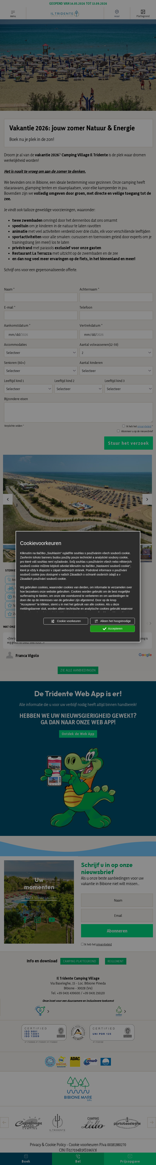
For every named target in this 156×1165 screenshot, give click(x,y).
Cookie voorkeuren (66, 621)
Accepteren (112, 629)
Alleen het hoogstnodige (112, 621)
